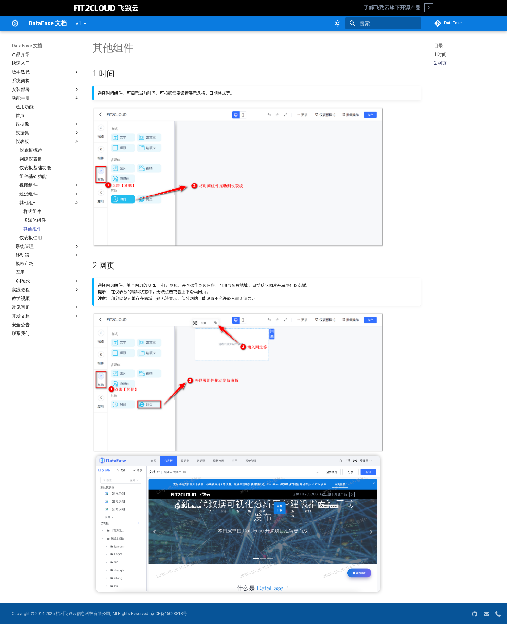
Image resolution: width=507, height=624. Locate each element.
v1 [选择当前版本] (78, 23)
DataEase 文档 (27, 45)
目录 (438, 45)
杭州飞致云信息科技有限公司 (83, 613)
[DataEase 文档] (15, 23)
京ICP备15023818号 (168, 613)
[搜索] (383, 23)
